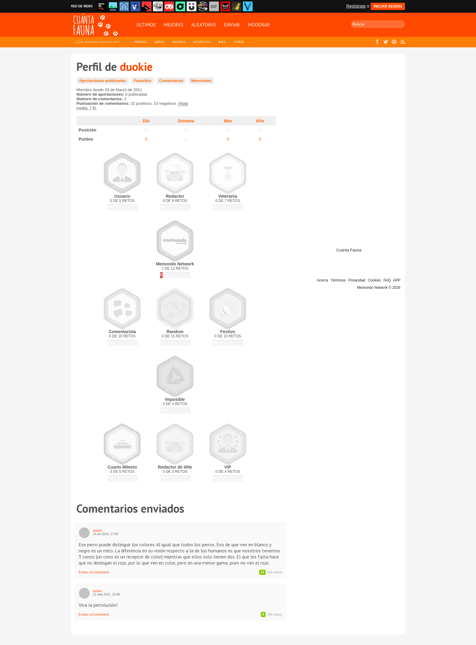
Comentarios (171, 80)
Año (260, 120)
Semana (186, 120)
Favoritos (142, 80)
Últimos (146, 25)
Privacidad (356, 280)
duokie (97, 530)
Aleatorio (203, 25)
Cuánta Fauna (348, 250)
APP (396, 280)
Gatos (159, 42)
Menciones (201, 80)
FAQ (387, 280)
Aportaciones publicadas (102, 80)
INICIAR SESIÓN (388, 6)
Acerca (322, 280)
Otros (238, 42)
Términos (338, 280)
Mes (228, 120)
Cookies (374, 280)
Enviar (232, 25)
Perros (140, 42)
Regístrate (356, 6)
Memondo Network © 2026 (378, 287)
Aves (222, 42)
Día (146, 120)
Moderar (259, 25)
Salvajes (178, 42)
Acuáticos (201, 42)
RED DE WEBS (82, 6)
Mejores (173, 25)
